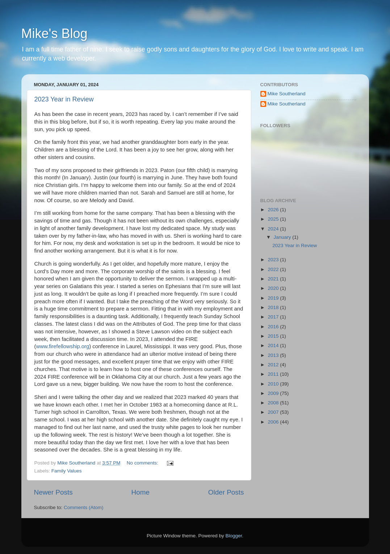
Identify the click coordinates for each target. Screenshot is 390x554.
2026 (274, 209)
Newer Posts (53, 492)
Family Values (66, 471)
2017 (274, 317)
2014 (274, 345)
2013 (274, 355)
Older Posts (226, 492)
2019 (274, 298)
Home (140, 492)
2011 (274, 374)
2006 (274, 422)
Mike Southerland (287, 93)
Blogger (234, 535)
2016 (274, 326)
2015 (274, 336)
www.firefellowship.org (62, 346)
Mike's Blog (54, 33)
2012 (274, 364)
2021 (274, 279)
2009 (274, 393)
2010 (274, 384)
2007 (274, 412)
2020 (274, 288)
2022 (274, 269)
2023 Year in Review (64, 99)
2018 (274, 307)
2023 (274, 259)
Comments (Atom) (84, 507)
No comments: (143, 463)
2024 (274, 229)
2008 (274, 402)
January (283, 237)
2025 (274, 219)
